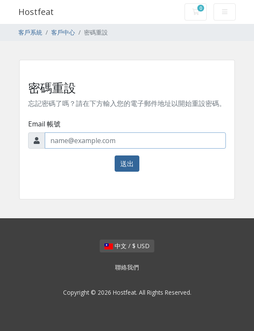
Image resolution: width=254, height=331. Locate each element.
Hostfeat (36, 12)
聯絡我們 (127, 267)
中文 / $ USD (127, 246)
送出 (127, 163)
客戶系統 (30, 32)
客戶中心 (63, 32)
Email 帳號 (44, 124)
